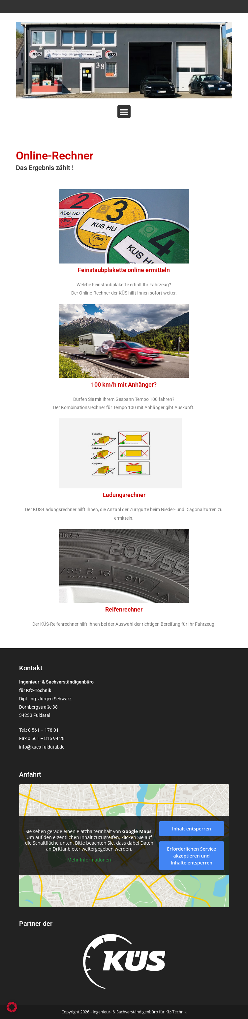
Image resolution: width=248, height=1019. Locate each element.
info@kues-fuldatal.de (41, 747)
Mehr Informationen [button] (89, 860)
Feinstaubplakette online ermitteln (124, 269)
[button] (124, 112)
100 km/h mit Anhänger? (124, 384)
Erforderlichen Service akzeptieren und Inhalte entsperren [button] (191, 856)
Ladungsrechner (124, 494)
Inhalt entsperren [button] (191, 829)
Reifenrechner (123, 609)
